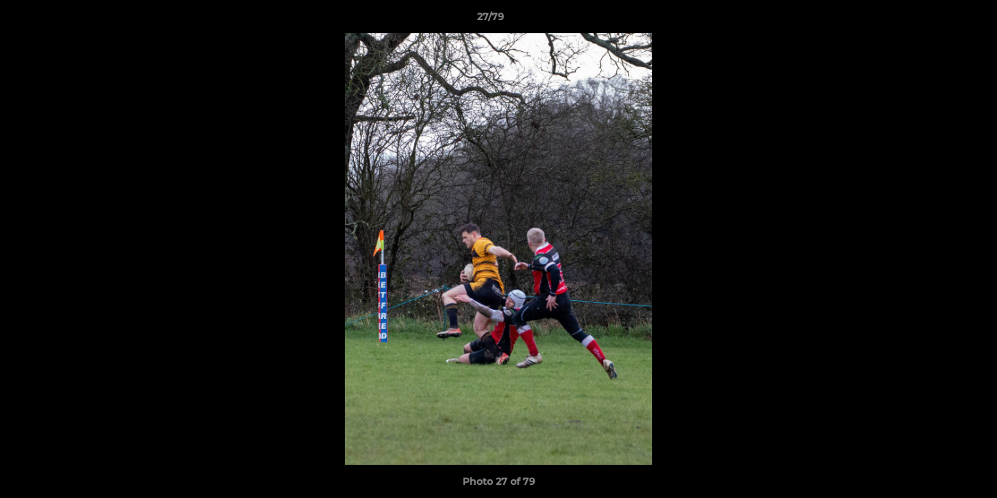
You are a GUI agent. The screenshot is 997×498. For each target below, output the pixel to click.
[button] (939, 20)
